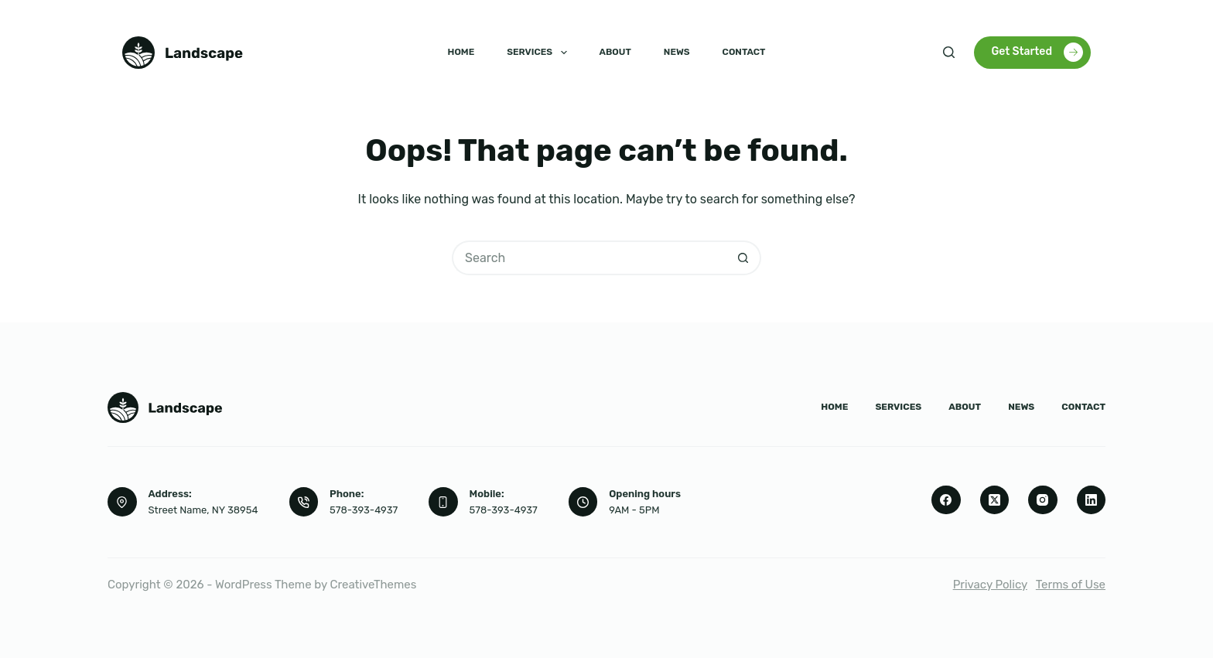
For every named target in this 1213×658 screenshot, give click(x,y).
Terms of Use (1070, 585)
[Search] (949, 52)
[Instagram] (1043, 500)
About (615, 51)
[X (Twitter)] (995, 500)
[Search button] (743, 257)
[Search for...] (589, 257)
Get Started (1037, 52)
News (677, 51)
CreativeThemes (373, 585)
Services (539, 52)
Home (461, 51)
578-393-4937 (364, 510)
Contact (744, 51)
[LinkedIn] (1091, 500)
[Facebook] (946, 500)
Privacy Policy (990, 585)
